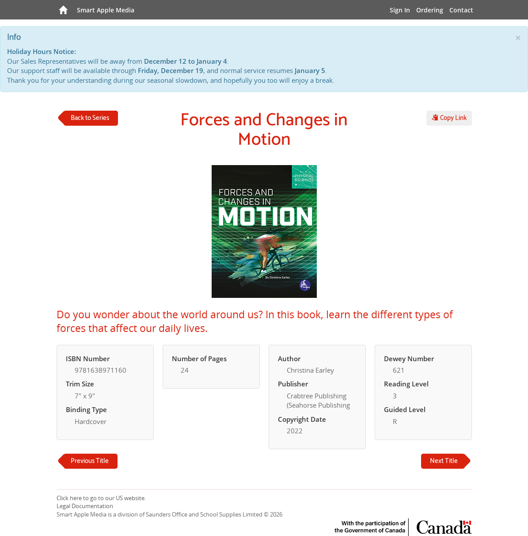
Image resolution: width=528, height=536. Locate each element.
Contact (461, 10)
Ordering (429, 10)
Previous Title (90, 461)
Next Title (444, 461)
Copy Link (449, 117)
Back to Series (90, 117)
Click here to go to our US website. (101, 498)
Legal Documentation (85, 506)
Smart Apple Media (105, 10)
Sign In (400, 10)
